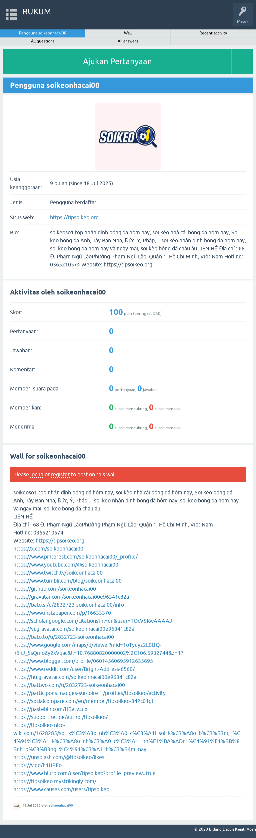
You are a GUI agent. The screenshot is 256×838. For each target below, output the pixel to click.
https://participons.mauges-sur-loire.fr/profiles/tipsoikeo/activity (89, 693)
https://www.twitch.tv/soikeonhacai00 (58, 573)
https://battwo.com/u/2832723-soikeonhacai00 (69, 685)
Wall (128, 33)
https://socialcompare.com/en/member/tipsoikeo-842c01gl (83, 701)
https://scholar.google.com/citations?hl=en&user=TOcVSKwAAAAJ (92, 621)
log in (36, 474)
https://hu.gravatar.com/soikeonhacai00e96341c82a (74, 677)
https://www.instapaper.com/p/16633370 (62, 613)
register (60, 474)
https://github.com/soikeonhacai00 (54, 589)
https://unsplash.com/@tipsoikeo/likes (58, 757)
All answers (128, 41)
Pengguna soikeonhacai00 (42, 33)
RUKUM (37, 11)
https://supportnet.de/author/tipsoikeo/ (60, 717)
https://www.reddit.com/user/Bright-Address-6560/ (74, 669)
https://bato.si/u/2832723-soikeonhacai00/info (68, 605)
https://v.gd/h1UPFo (37, 765)
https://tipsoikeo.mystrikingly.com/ (54, 781)
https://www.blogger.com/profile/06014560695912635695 (83, 661)
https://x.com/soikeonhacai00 (48, 549)
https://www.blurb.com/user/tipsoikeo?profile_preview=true (84, 773)
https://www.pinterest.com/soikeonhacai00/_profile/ (75, 557)
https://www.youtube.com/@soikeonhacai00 (65, 565)
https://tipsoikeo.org (74, 217)
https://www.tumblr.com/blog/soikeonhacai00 (67, 581)
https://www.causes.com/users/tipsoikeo (61, 789)
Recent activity (213, 33)
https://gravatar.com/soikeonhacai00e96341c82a (71, 597)
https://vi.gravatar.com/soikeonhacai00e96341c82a (73, 629)
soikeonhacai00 (61, 805)
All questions (42, 41)
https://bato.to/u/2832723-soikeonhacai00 (63, 637)
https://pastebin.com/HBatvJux (50, 709)
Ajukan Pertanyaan (117, 61)
